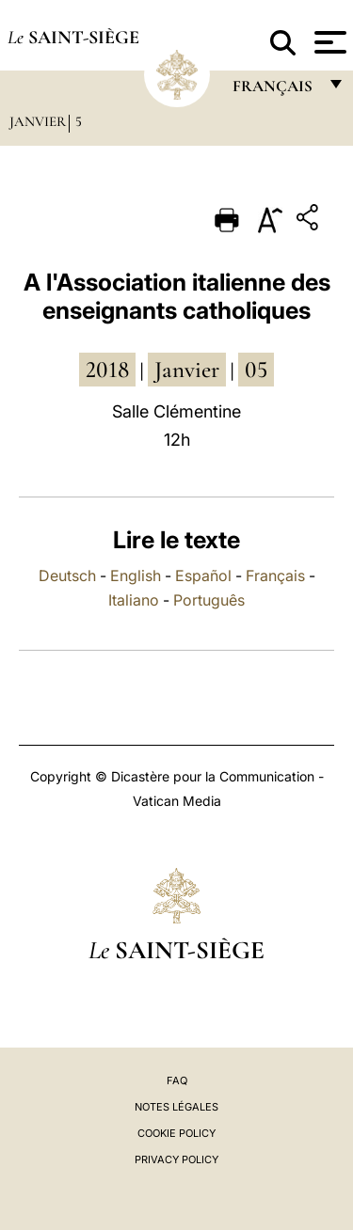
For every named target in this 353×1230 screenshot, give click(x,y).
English (135, 575)
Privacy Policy (176, 1159)
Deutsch (67, 575)
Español (203, 575)
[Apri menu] (328, 42)
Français (275, 575)
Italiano (133, 600)
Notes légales (176, 1106)
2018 (107, 369)
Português (209, 600)
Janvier (37, 121)
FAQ (177, 1080)
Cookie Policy (176, 1133)
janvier (186, 369)
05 (256, 369)
